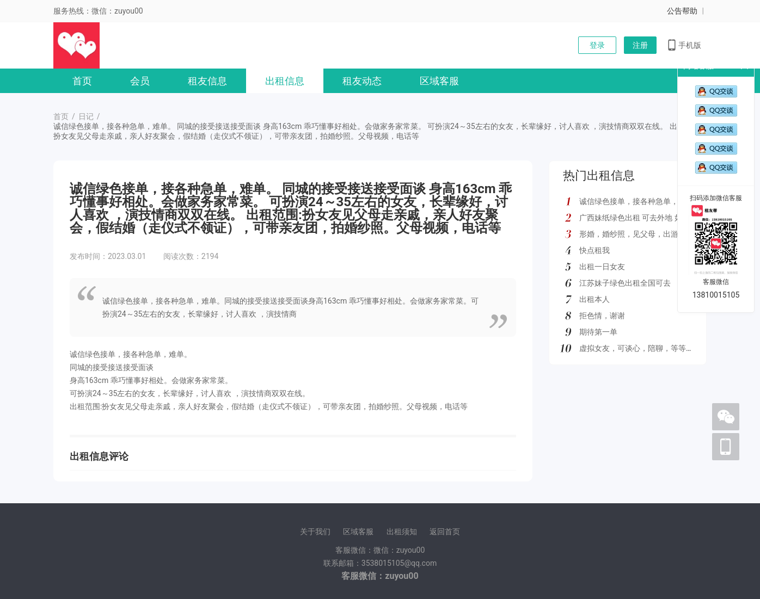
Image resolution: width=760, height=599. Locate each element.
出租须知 (402, 531)
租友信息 (207, 81)
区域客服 (439, 81)
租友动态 (362, 81)
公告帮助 (682, 11)
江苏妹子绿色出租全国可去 (625, 283)
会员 (140, 81)
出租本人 (594, 299)
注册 (640, 45)
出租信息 (284, 81)
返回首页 (445, 531)
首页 (82, 81)
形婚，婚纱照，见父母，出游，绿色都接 (647, 234)
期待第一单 (598, 332)
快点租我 (594, 250)
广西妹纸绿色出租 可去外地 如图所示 (642, 217)
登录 (597, 45)
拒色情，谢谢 (602, 315)
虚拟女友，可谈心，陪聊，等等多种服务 (647, 348)
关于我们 (315, 531)
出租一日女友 (602, 266)
